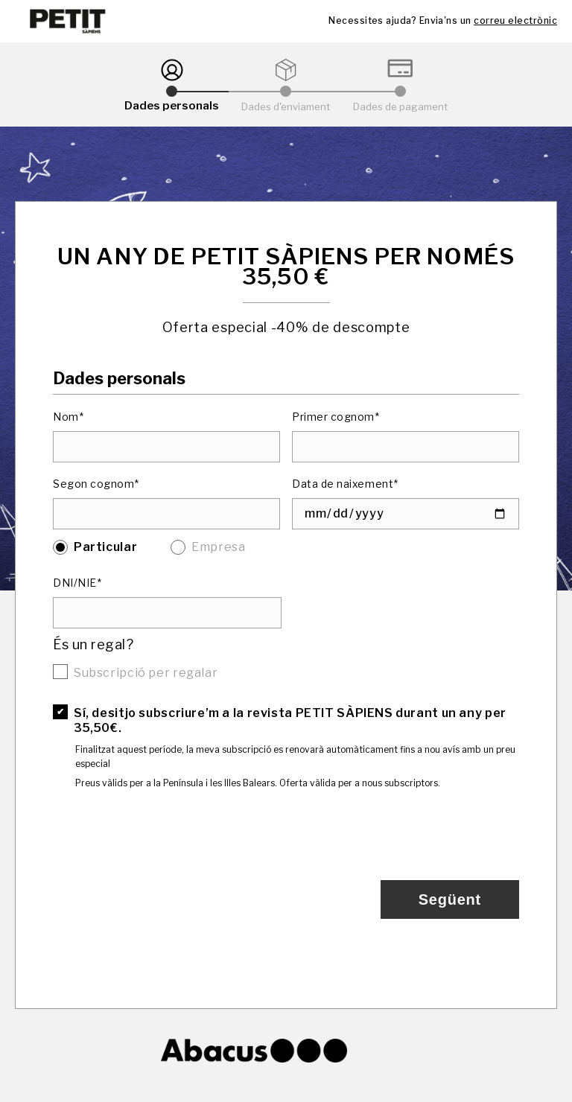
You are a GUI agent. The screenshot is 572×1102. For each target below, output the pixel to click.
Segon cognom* (96, 483)
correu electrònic (515, 20)
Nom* (68, 416)
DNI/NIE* (77, 582)
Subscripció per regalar (145, 673)
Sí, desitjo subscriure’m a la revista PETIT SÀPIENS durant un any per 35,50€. (290, 720)
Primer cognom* (336, 416)
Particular (105, 547)
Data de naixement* (345, 483)
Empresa (218, 547)
